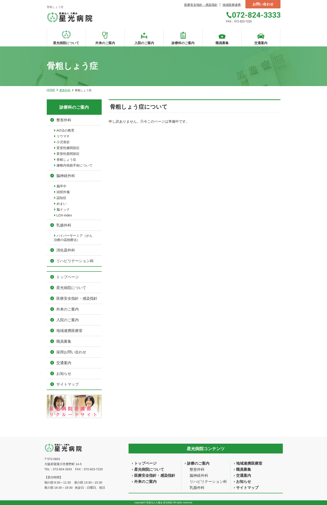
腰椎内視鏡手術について (75, 165)
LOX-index (64, 215)
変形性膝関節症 (68, 148)
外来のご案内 (67, 309)
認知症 (61, 198)
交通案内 (63, 363)
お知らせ (63, 374)
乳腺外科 (63, 225)
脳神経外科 (65, 176)
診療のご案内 (198, 463)
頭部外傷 (63, 192)
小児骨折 (63, 142)
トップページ (67, 277)
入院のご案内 (67, 320)
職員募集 (63, 341)
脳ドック (63, 209)
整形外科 (65, 90)
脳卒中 (61, 186)
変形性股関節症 (68, 154)
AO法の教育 (65, 130)
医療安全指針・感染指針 (201, 5)
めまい (61, 203)
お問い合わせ (262, 4)
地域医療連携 (232, 5)
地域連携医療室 (69, 331)
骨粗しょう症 (66, 159)
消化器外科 (65, 250)
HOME (51, 90)
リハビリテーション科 (75, 261)
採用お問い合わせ (71, 352)
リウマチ (63, 136)
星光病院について (71, 288)
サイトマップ (67, 384)
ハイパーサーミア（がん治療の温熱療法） (73, 238)
